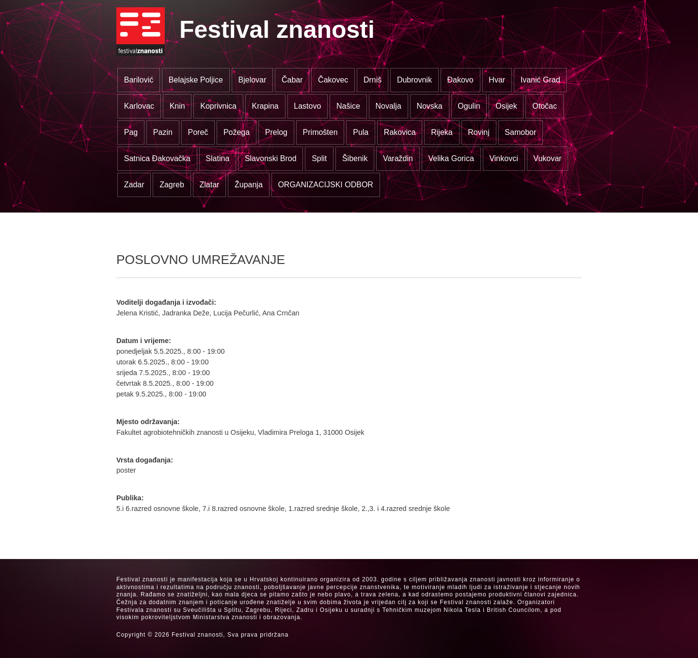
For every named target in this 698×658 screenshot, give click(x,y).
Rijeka (441, 132)
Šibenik (354, 158)
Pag (131, 132)
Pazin (163, 132)
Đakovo (460, 80)
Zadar (134, 185)
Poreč (198, 132)
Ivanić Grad (540, 80)
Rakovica (400, 132)
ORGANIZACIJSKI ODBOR (325, 185)
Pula (360, 132)
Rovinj (478, 132)
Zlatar (209, 185)
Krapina (265, 106)
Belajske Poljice (196, 80)
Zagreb (171, 185)
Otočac (544, 106)
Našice (348, 106)
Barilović (138, 80)
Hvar (497, 80)
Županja (249, 185)
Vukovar (547, 158)
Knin (177, 106)
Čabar (292, 80)
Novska (429, 106)
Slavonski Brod (271, 158)
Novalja (388, 106)
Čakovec (333, 80)
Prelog (276, 132)
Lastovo (307, 106)
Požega (236, 132)
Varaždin (398, 158)
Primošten (320, 132)
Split (319, 158)
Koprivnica (218, 106)
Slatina (217, 158)
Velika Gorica (451, 158)
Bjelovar (252, 80)
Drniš (372, 80)
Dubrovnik (414, 80)
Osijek (506, 106)
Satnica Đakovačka (157, 158)
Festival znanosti (277, 29)
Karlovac (139, 106)
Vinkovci (503, 158)
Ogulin (469, 106)
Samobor (520, 132)
